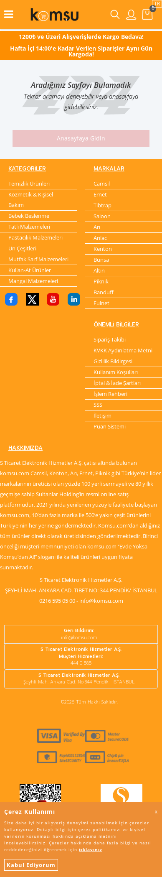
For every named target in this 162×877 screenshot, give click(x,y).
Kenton (103, 248)
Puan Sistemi (110, 426)
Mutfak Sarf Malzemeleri (38, 259)
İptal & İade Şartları (117, 383)
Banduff (104, 292)
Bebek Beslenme (28, 215)
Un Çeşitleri (22, 248)
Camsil (102, 183)
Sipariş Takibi (110, 339)
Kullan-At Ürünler (29, 270)
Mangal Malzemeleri (33, 281)
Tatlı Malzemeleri (29, 226)
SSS (98, 404)
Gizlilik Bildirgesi (113, 361)
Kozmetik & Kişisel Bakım (30, 200)
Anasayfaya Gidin (81, 138)
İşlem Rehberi (110, 394)
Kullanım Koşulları (116, 372)
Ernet (100, 194)
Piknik (101, 281)
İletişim (102, 415)
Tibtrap (102, 205)
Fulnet (101, 303)
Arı (97, 227)
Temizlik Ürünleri (29, 183)
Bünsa (101, 259)
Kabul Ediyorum (31, 865)
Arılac (100, 238)
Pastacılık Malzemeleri (35, 237)
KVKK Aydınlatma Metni (123, 350)
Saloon (102, 216)
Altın (99, 270)
